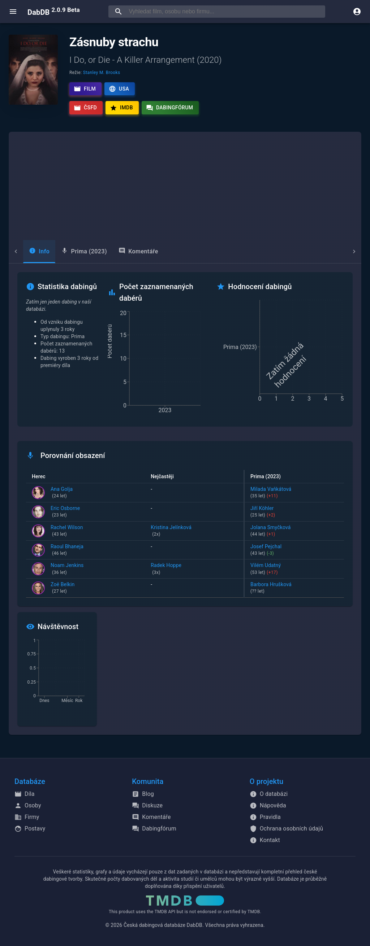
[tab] (25, 251)
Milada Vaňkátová (294, 493)
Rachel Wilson (67, 531)
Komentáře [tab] (124, 251)
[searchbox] (225, 11)
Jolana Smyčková (294, 531)
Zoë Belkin (62, 588)
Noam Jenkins (67, 569)
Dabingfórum (169, 108)
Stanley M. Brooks (101, 72)
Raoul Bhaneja (67, 550)
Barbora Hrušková (294, 588)
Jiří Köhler (294, 512)
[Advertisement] (185, 185)
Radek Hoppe (194, 569)
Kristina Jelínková (194, 531)
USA (119, 88)
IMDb (121, 108)
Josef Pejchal (294, 550)
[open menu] (13, 11)
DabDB (53, 11)
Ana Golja (62, 493)
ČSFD (85, 108)
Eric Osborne (65, 512)
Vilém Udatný (294, 569)
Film (85, 88)
